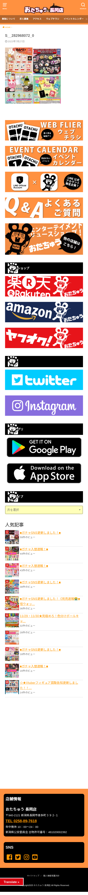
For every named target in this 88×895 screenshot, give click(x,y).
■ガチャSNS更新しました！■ (40, 532)
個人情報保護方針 (51, 876)
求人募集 (24, 19)
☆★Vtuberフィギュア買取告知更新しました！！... (49, 685)
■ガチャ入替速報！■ (34, 549)
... (41, 893)
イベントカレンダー (74, 19)
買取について (8, 19)
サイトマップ (33, 876)
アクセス (37, 19)
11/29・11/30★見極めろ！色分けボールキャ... (49, 618)
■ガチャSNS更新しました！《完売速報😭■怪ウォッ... (50, 601)
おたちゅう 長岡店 (42, 885)
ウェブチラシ (52, 19)
